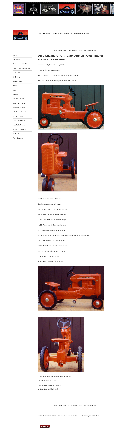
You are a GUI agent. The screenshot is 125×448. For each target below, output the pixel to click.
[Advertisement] (75, 44)
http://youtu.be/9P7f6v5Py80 (47, 380)
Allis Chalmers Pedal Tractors (48, 33)
